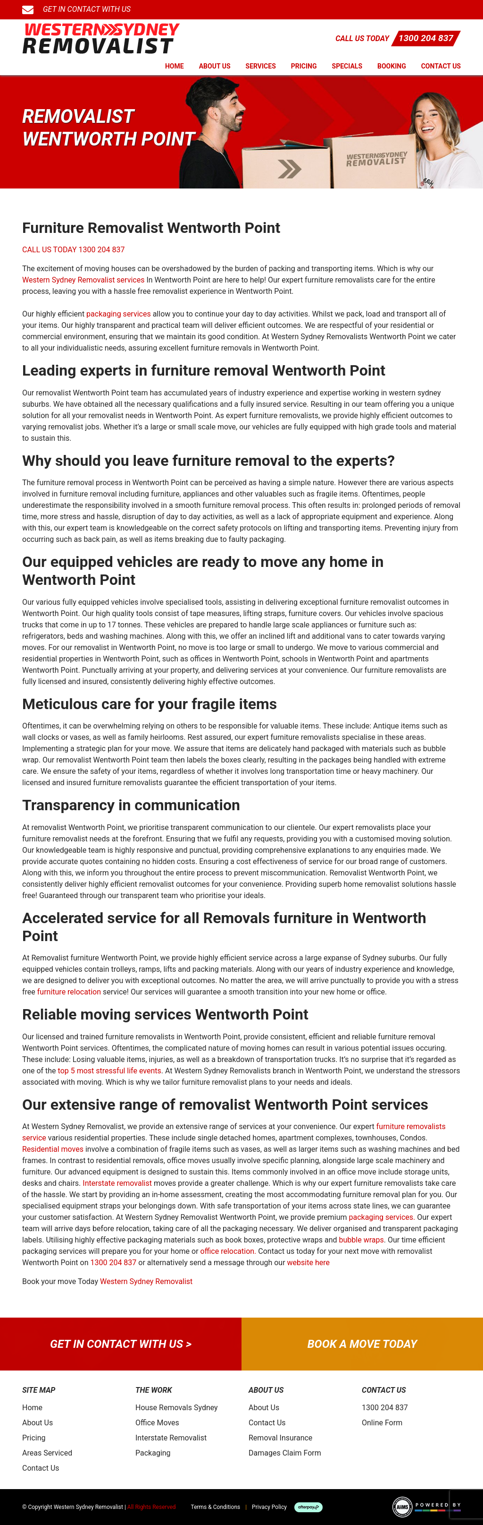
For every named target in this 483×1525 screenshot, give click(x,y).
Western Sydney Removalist (146, 1281)
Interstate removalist (117, 1183)
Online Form (382, 1422)
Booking (391, 66)
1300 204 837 (426, 38)
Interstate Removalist (171, 1437)
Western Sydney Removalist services (83, 279)
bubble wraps (361, 1239)
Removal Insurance (280, 1437)
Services (261, 66)
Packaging (153, 1452)
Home (174, 66)
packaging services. (382, 1217)
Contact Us (441, 66)
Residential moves (52, 1149)
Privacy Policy (269, 1507)
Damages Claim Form (285, 1452)
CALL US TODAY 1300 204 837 (73, 249)
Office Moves (157, 1422)
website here (308, 1262)
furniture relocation (69, 991)
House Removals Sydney (176, 1407)
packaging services (118, 313)
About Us (215, 66)
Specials (347, 66)
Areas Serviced (47, 1452)
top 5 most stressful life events (109, 1070)
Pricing (304, 66)
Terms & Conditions (216, 1507)
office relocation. (228, 1251)
